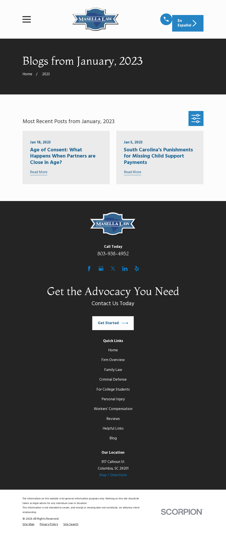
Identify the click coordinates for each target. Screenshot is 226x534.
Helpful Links (113, 429)
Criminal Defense (113, 380)
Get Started (113, 323)
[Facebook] (89, 268)
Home (113, 350)
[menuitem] (28, 524)
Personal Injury (113, 399)
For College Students (113, 390)
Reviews (113, 419)
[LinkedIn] (125, 268)
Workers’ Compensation (113, 409)
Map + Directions (113, 475)
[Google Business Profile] (101, 268)
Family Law (113, 370)
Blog (113, 438)
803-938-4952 (113, 253)
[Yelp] (136, 268)
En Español (188, 23)
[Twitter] (113, 268)
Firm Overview (113, 360)
